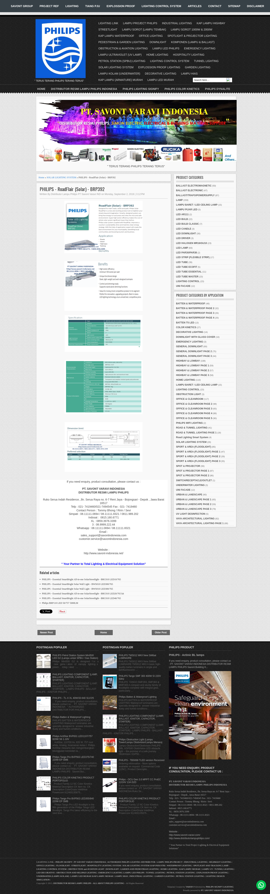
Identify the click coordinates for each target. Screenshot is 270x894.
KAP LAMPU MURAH (189, 869)
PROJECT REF (49, 6)
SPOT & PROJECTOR (188, 466)
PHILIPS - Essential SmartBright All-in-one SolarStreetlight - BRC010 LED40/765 (81, 598)
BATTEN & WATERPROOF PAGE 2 (195, 308)
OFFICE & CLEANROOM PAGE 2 (194, 404)
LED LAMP (182, 248)
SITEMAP (234, 6)
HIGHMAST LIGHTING (220, 862)
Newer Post (46, 632)
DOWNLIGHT (157, 42)
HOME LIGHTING (157, 54)
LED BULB (182, 219)
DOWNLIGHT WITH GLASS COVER (195, 337)
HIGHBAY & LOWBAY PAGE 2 (192, 370)
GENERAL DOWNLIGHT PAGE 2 (194, 351)
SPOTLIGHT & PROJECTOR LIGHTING (192, 35)
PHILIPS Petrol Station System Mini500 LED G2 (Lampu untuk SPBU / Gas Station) (75, 656)
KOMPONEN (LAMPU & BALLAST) (193, 42)
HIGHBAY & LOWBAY (188, 360)
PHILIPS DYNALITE (217, 89)
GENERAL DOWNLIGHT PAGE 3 (194, 356)
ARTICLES (194, 6)
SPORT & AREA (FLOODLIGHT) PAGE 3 (198, 461)
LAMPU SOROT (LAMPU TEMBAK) (144, 29)
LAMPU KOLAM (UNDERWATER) (119, 73)
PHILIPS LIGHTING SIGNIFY (141, 89)
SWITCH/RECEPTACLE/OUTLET (194, 480)
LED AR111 (182, 214)
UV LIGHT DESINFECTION (190, 514)
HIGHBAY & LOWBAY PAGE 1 (192, 365)
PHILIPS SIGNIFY (64, 862)
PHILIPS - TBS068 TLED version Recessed (141, 760)
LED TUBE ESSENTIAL (189, 271)
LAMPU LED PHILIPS (166, 48)
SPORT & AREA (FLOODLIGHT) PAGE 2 (198, 456)
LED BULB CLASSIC (187, 224)
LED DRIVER (183, 238)
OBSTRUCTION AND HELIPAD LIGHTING (76, 872)
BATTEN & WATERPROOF (190, 303)
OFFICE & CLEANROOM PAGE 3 (194, 408)
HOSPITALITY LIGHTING (188, 54)
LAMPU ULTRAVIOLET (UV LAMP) (120, 54)
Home (41, 89)
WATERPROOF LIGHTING (179, 865)
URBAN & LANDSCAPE (189, 494)
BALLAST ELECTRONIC (189, 190)
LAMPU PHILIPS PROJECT (170, 862)
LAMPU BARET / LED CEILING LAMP (197, 204)
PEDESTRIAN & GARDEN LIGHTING (121, 42)
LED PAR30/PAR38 (186, 252)
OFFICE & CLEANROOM (189, 399)
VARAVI (190, 887)
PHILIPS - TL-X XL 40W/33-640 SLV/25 (73, 698)
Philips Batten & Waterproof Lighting (71, 717)
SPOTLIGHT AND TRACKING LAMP (210, 865)
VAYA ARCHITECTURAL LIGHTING (195, 518)
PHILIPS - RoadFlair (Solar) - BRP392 (72, 189)
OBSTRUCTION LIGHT (188, 394)
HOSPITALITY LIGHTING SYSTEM (104, 865)
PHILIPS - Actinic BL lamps (186, 655)
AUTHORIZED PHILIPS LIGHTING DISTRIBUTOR (131, 862)
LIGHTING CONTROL (188, 281)
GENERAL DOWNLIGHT (189, 346)
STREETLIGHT (107, 29)
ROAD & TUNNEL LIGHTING (192, 427)
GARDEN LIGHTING (198, 67)
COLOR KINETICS (186, 327)
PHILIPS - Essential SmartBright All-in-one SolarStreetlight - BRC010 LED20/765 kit (83, 593)
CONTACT (214, 6)
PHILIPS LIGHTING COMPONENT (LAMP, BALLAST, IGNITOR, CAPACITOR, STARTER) (74, 677)
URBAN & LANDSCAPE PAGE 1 (193, 499)
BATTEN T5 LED (185, 322)
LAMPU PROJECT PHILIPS (140, 23)
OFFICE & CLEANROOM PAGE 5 (194, 418)
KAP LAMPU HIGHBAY (211, 23)
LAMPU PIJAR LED (187, 209)
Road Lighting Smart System (192, 437)
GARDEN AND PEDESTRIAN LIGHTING (139, 869)
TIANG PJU (92, 6)
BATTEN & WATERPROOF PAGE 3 (195, 313)
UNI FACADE (183, 286)
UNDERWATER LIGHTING (190, 485)
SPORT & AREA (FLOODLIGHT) (193, 446)
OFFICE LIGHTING (151, 35)
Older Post (161, 632)
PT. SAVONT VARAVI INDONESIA (217, 890)
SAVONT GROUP (22, 6)
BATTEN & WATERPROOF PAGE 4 (195, 317)
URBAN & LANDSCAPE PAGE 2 (193, 504)
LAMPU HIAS (189, 73)
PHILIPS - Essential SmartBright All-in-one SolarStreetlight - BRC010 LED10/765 (81, 579)
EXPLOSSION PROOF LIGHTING (159, 67)
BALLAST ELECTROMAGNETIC (194, 185)
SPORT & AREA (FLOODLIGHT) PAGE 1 (198, 451)
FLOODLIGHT (63, 865)
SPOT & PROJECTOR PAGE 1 (192, 470)
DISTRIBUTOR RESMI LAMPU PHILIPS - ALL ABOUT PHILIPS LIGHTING (88, 883)
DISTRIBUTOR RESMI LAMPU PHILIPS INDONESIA (84, 89)
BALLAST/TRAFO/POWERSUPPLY (195, 195)
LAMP (179, 200)
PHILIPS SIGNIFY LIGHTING (219, 887)
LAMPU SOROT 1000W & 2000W (191, 29)
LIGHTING (72, 6)
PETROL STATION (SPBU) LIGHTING (121, 61)
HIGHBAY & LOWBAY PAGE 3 (192, 375)
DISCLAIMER (255, 6)
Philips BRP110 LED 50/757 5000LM (60, 603)
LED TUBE (182, 262)
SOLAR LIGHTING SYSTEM (116, 67)
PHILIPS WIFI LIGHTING (189, 423)
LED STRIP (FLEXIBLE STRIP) (193, 257)
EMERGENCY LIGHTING (199, 48)
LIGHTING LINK (108, 23)
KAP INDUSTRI (157, 865)
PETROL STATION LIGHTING (181, 872)
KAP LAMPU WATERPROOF (116, 35)
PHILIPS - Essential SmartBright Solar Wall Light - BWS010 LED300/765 (77, 584)
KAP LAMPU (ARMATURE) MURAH (120, 79)
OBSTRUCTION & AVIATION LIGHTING (123, 48)
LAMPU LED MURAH (160, 79)
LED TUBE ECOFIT (186, 267)
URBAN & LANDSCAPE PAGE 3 (193, 509)
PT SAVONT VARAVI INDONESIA (90, 862)
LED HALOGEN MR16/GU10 (191, 243)
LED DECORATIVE (46, 872)
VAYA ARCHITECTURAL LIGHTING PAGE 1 (200, 523)
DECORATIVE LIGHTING (160, 73)
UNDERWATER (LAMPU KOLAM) (53, 876)
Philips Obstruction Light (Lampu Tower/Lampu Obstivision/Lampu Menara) (140, 741)
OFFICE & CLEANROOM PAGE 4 (194, 413)
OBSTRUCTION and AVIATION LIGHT (86, 869)
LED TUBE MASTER (187, 276)
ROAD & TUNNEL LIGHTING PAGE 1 (196, 432)
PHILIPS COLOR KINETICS (182, 89)
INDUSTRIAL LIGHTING (177, 23)
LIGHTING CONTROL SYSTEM (161, 6)
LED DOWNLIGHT (186, 233)
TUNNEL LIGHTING (206, 61)
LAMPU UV (207, 869)
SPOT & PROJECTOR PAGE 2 (192, 475)
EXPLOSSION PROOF (121, 6)
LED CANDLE (183, 228)
